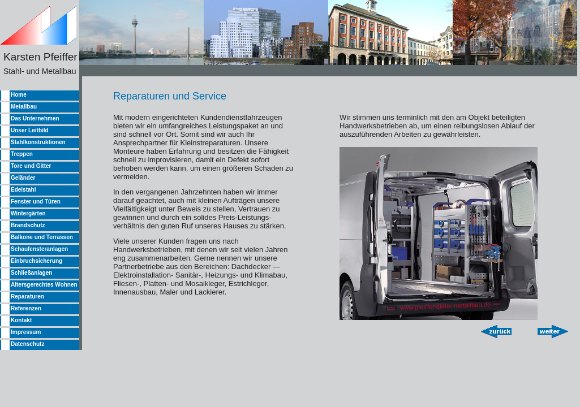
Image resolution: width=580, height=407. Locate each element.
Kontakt (21, 320)
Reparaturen (27, 296)
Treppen (22, 154)
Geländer (23, 178)
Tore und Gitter (31, 166)
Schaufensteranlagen (39, 249)
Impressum (26, 332)
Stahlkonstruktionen (38, 142)
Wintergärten (28, 213)
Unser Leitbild (30, 130)
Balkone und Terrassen (42, 237)
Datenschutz (27, 344)
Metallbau (24, 106)
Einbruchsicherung (36, 261)
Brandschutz (28, 225)
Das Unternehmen (35, 118)
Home (19, 95)
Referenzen (26, 308)
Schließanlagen (31, 273)
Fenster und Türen (36, 201)
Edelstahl (23, 190)
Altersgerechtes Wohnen (44, 285)
